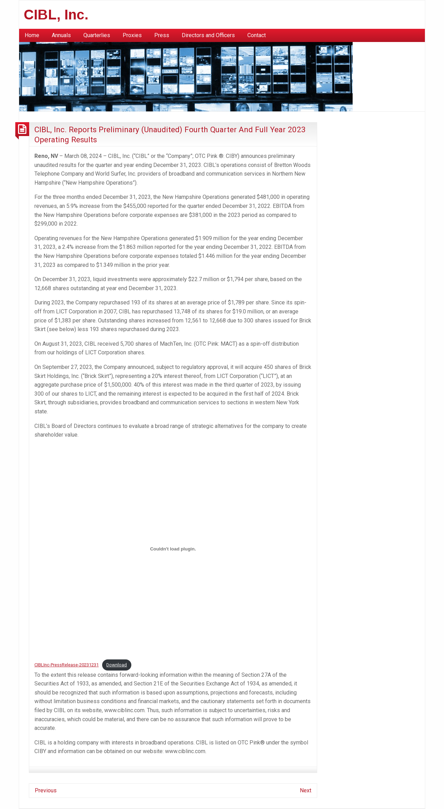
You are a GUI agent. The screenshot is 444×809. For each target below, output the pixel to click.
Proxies (132, 35)
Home (32, 35)
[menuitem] (32, 35)
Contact (256, 35)
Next (305, 790)
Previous (46, 790)
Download (116, 664)
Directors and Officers (208, 35)
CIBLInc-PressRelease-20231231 (66, 664)
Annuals (61, 35)
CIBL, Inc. (56, 14)
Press (161, 35)
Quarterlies (96, 35)
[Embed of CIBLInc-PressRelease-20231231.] (173, 549)
